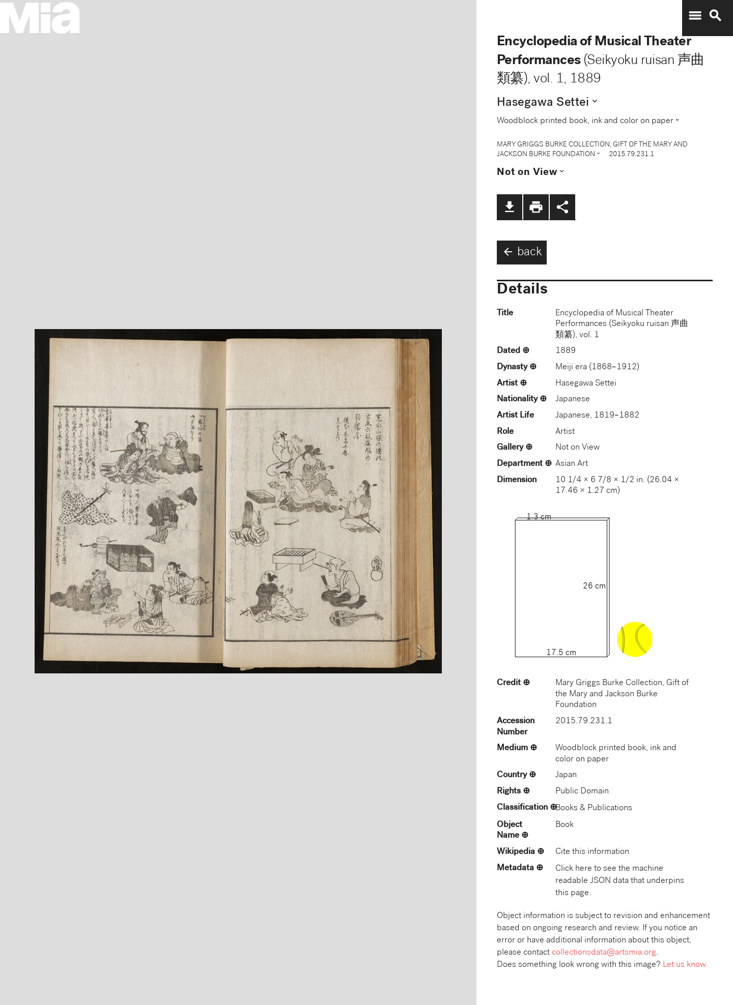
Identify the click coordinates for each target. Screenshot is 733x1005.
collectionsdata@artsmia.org (604, 953)
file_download (509, 207)
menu (694, 15)
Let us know (684, 965)
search (715, 15)
